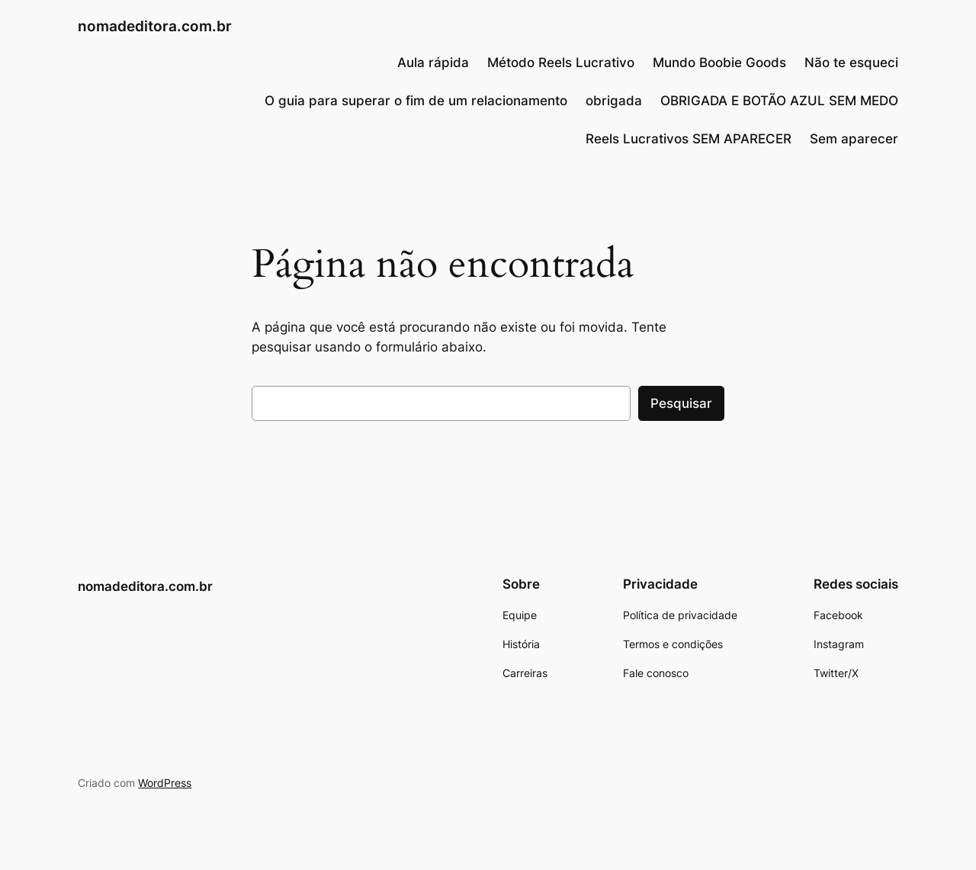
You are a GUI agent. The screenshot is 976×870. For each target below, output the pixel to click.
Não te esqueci (851, 62)
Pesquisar (681, 403)
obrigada (614, 100)
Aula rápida (433, 62)
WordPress (164, 782)
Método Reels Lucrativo (560, 62)
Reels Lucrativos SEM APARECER (688, 138)
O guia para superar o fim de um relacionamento (416, 100)
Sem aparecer (854, 138)
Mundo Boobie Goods (719, 62)
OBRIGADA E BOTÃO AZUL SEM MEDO (779, 100)
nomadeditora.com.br (155, 26)
